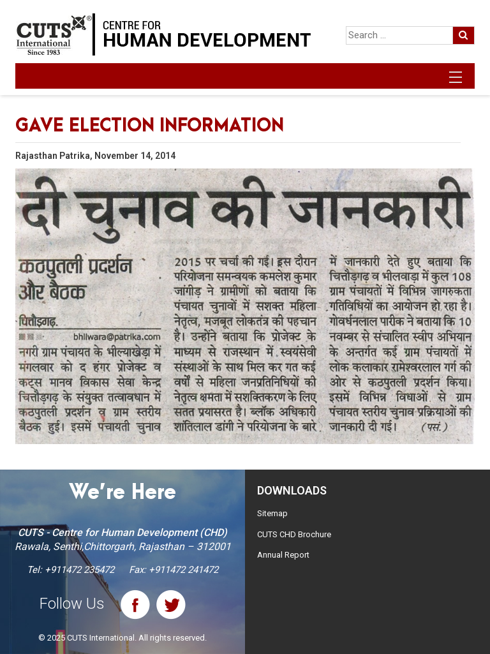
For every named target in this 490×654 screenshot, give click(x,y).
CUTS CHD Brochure (294, 534)
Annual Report (283, 555)
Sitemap (272, 513)
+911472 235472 (79, 570)
